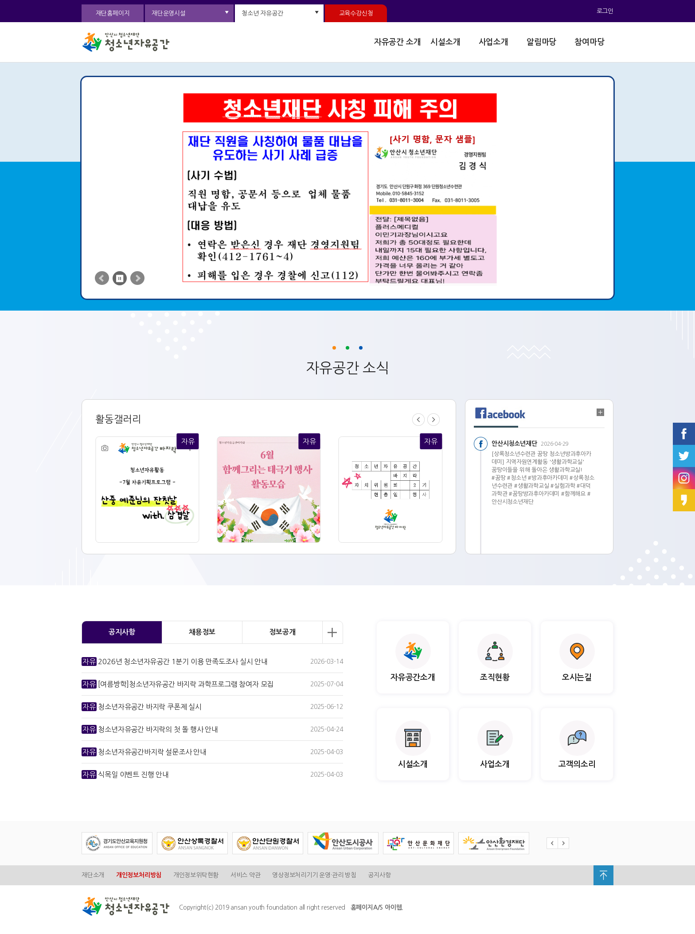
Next (137, 278)
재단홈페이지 (113, 13)
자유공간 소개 (397, 42)
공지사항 (379, 875)
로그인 (605, 11)
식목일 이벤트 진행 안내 (125, 774)
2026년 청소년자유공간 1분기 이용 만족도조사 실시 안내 (175, 661)
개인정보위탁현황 (196, 875)
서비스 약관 (245, 875)
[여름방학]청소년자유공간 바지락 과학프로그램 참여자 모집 (177, 684)
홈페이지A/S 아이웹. (377, 907)
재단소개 (93, 875)
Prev (102, 278)
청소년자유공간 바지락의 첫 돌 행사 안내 (150, 729)
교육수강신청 (356, 13)
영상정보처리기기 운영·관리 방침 (314, 875)
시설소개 (445, 42)
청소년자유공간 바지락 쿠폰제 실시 (142, 706)
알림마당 (541, 42)
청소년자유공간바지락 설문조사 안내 (144, 751)
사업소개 (493, 42)
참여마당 (589, 42)
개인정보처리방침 (138, 875)
